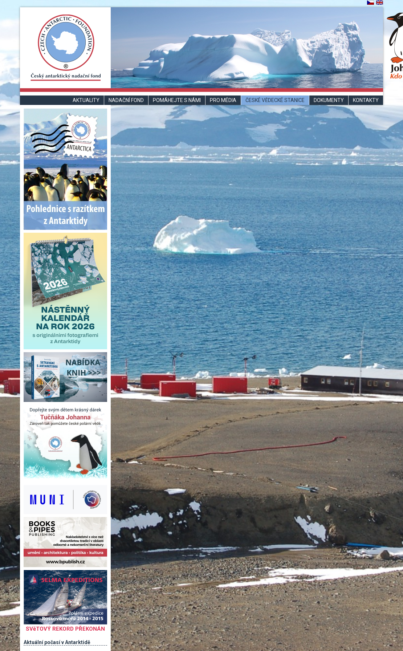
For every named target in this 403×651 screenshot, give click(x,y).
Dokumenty (329, 100)
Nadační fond (126, 100)
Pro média (223, 100)
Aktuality (86, 100)
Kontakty (366, 100)
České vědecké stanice (275, 100)
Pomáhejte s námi (177, 100)
